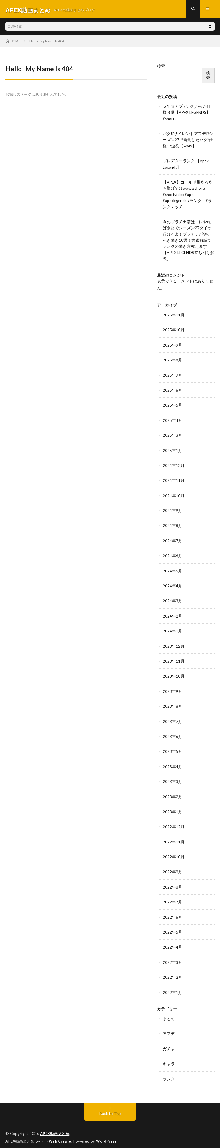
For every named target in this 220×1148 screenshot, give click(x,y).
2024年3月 (172, 598)
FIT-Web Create (56, 1135)
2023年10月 (173, 673)
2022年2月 (172, 972)
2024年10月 (173, 494)
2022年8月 (172, 882)
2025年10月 (173, 329)
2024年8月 (172, 524)
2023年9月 (172, 688)
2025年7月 (172, 374)
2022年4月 (172, 942)
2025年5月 (172, 404)
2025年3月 (172, 434)
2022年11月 (173, 837)
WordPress (108, 1135)
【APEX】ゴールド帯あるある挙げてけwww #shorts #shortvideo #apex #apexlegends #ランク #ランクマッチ (188, 195)
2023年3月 (172, 778)
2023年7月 (172, 718)
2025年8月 (172, 359)
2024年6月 (172, 553)
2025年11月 (173, 314)
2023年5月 (172, 748)
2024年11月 (173, 479)
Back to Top (110, 1107)
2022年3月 (172, 957)
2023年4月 (172, 763)
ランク (169, 1073)
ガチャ (169, 1043)
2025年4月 (172, 419)
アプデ (169, 1028)
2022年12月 (173, 822)
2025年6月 (172, 389)
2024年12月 (173, 464)
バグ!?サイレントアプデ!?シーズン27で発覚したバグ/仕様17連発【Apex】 (188, 141)
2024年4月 (172, 583)
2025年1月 (172, 449)
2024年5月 (172, 568)
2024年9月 (172, 509)
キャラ (169, 1058)
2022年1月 (172, 987)
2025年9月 (172, 344)
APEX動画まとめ (55, 1128)
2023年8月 (172, 703)
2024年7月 (172, 538)
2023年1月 (172, 807)
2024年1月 (172, 628)
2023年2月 (172, 793)
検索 (161, 68)
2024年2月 (172, 613)
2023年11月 (173, 658)
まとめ (169, 1013)
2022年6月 (172, 912)
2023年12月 (173, 643)
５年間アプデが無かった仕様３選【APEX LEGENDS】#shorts (187, 114)
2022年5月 (172, 927)
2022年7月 (172, 897)
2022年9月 (172, 867)
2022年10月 (173, 852)
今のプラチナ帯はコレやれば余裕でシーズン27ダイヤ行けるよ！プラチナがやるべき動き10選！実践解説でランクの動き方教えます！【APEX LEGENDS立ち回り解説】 (187, 240)
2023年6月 (172, 733)
